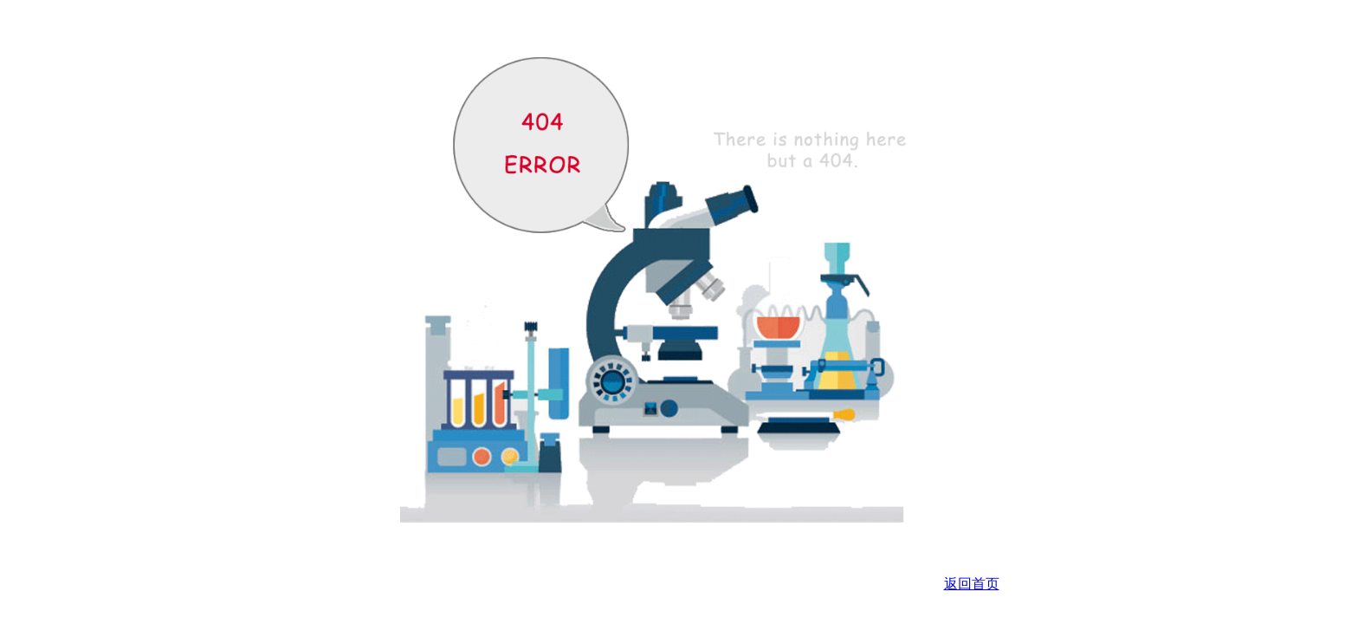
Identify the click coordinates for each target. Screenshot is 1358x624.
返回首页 (971, 583)
